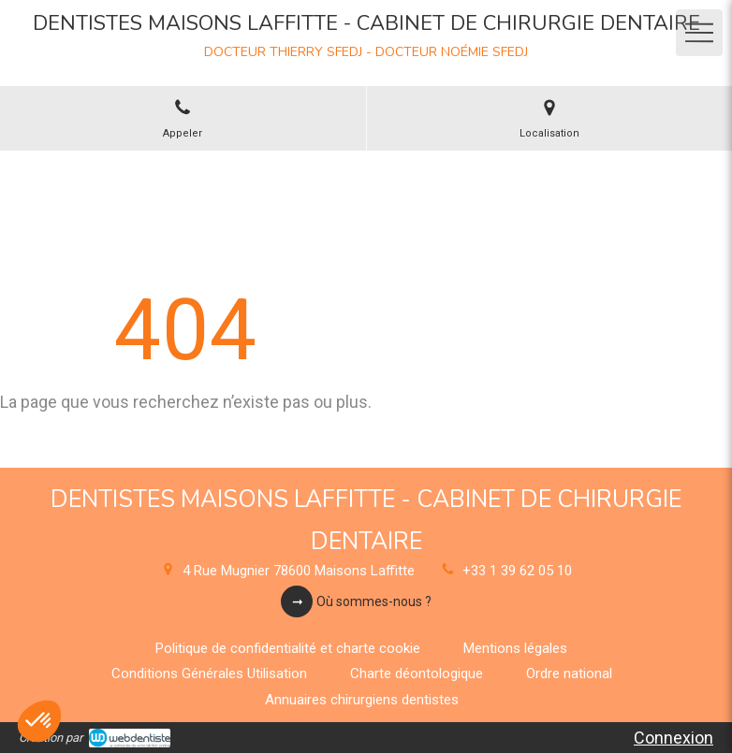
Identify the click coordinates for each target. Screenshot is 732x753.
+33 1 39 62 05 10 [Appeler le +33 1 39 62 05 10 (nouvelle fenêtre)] (517, 570)
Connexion (673, 737)
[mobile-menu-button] (699, 32)
